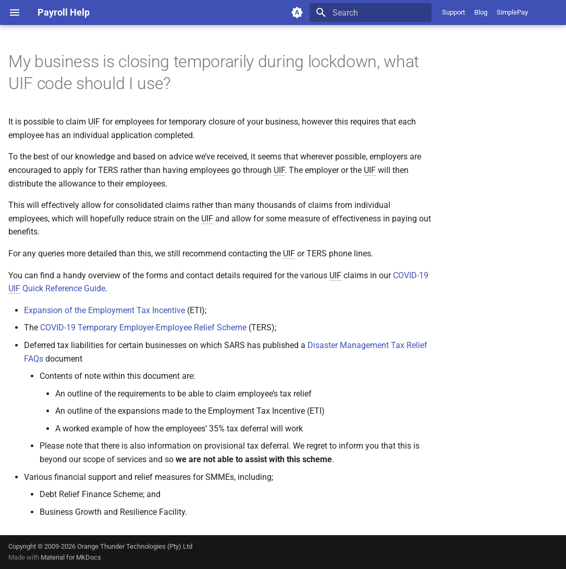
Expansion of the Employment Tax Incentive (104, 310)
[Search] (371, 12)
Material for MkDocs (71, 557)
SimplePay (512, 12)
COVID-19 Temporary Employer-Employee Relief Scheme (143, 327)
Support (453, 12)
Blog (480, 12)
